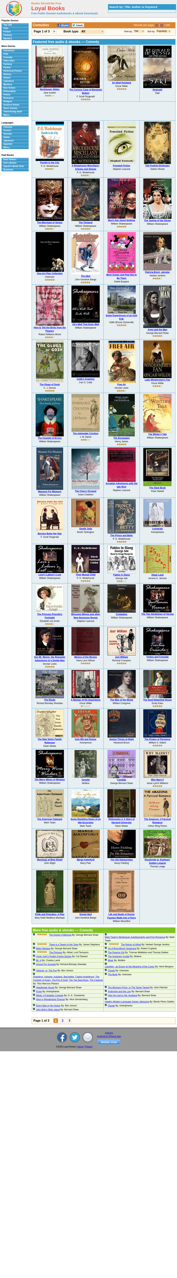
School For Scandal (46, 964)
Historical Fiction (12, 71)
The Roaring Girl (116, 952)
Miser (110, 960)
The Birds (112, 974)
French (7, 130)
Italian (6, 137)
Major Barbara (43, 948)
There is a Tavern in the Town (63, 944)
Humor (7, 77)
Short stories (10, 108)
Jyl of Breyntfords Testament (122, 948)
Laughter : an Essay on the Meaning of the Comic (130, 966)
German (7, 134)
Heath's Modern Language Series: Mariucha (127, 1001)
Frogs (39, 991)
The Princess (55, 952)
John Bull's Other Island (48, 1009)
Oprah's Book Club (13, 166)
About (80, 1046)
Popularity (162, 31)
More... (7, 115)
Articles (109, 1032)
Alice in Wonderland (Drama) (50, 999)
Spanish (7, 144)
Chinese (7, 127)
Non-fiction (9, 88)
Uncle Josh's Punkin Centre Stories (53, 956)
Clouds (111, 970)
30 (156, 25)
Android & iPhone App (109, 1036)
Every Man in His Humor (48, 1005)
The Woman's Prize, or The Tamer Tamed (128, 987)
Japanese (8, 140)
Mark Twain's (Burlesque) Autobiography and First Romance (135, 937)
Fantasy (7, 35)
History (7, 74)
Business (8, 169)
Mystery (7, 38)
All (83, 31)
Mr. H (38, 960)
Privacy (89, 1046)
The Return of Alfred (131, 944)
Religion (7, 101)
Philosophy (9, 91)
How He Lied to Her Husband (122, 995)
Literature (8, 81)
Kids (5, 28)
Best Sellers (9, 159)
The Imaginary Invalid (118, 956)
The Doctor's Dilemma (60, 935)
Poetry (6, 94)
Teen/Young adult (12, 111)
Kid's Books (9, 163)
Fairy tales (9, 60)
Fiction (7, 31)
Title (136, 31)
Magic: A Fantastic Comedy (49, 995)
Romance (8, 98)
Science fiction (11, 104)
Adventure (9, 50)
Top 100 (7, 25)
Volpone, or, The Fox (46, 970)
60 (161, 25)
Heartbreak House (45, 987)
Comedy (7, 57)
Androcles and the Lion (119, 991)
